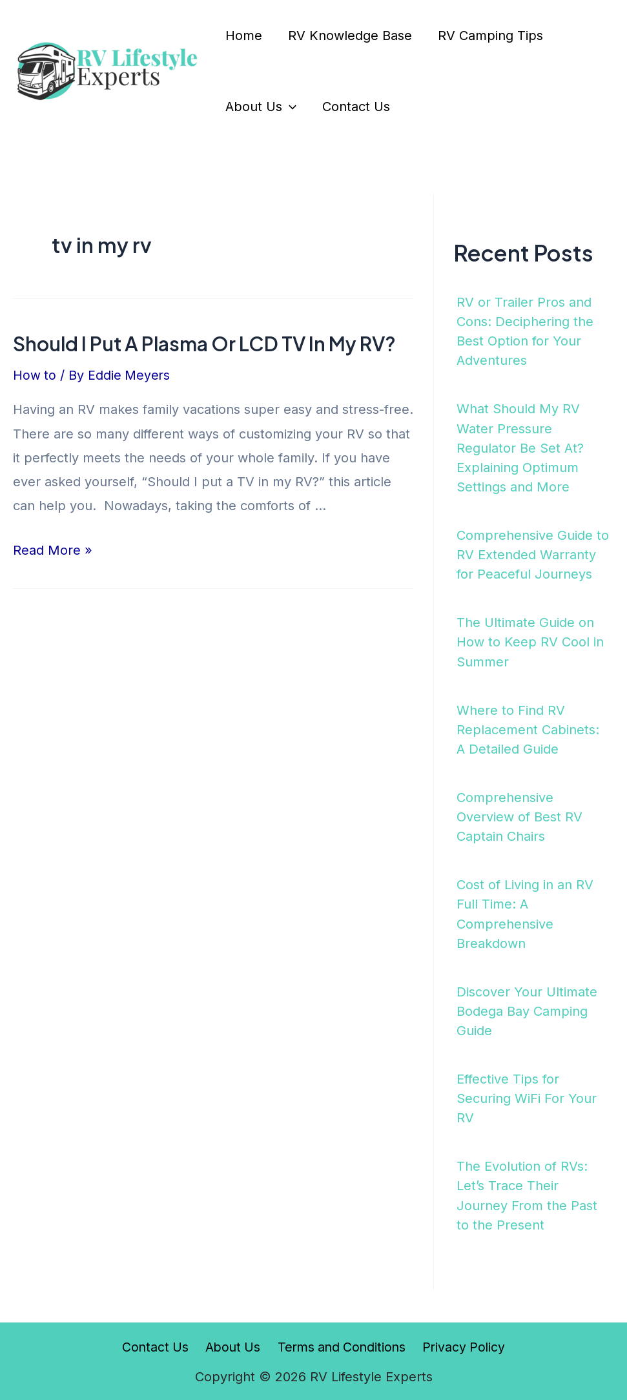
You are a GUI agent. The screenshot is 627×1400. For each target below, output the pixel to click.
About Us (260, 106)
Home (243, 35)
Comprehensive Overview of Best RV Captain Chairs (519, 815)
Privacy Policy (461, 1344)
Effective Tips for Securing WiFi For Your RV (527, 1096)
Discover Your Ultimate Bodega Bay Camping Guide (527, 1009)
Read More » (52, 550)
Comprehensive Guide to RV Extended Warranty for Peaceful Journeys (533, 554)
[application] (289, 106)
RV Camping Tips (490, 35)
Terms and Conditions (340, 1344)
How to (35, 375)
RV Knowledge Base (350, 35)
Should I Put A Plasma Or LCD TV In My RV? (204, 343)
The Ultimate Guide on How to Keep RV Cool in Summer (530, 641)
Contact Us (356, 106)
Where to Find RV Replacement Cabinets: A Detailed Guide (528, 728)
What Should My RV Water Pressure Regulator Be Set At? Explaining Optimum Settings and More (520, 447)
